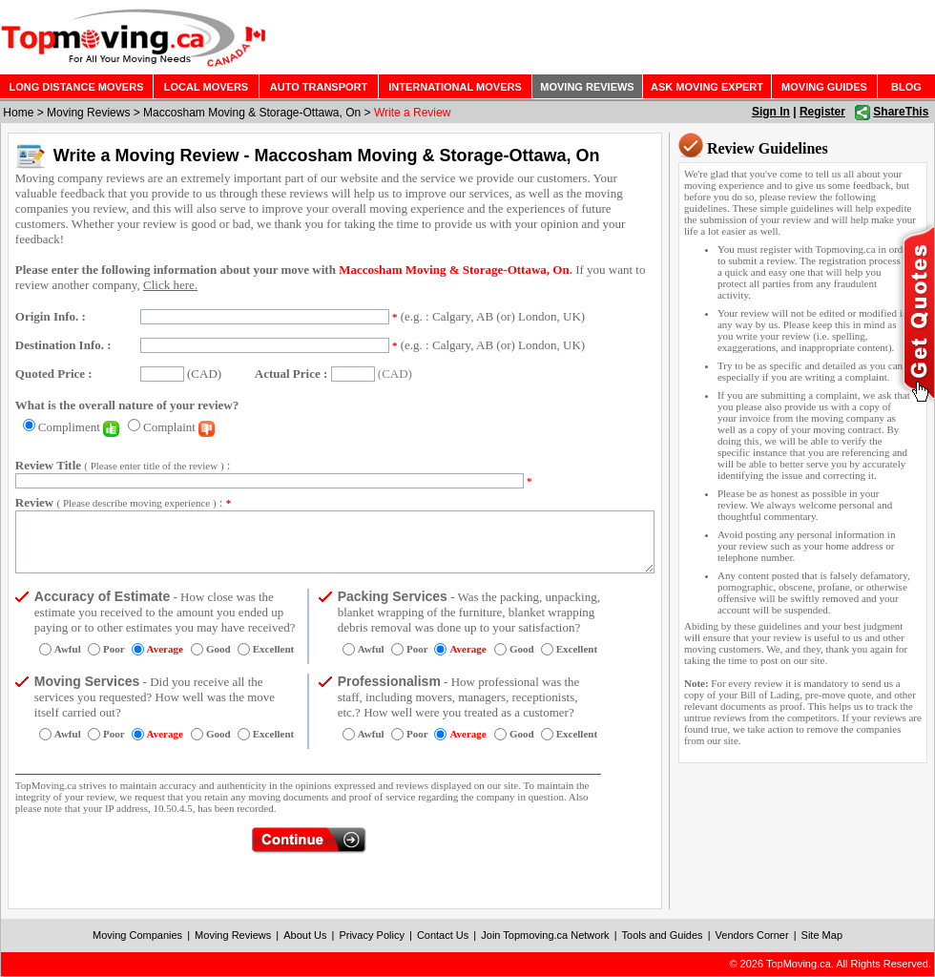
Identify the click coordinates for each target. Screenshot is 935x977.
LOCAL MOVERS (206, 87)
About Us (304, 935)
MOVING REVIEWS (587, 87)
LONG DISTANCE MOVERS (77, 87)
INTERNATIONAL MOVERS (455, 87)
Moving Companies (137, 935)
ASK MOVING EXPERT (707, 87)
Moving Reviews (88, 112)
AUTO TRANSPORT (318, 87)
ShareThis (900, 111)
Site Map (821, 935)
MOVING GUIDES (824, 87)
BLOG (906, 87)
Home (18, 112)
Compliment (78, 427)
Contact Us (442, 935)
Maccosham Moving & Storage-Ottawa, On (252, 112)
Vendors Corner (752, 935)
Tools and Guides (662, 935)
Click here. (170, 285)
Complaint (179, 427)
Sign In (771, 111)
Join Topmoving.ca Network (545, 935)
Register (822, 111)
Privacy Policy (371, 935)
